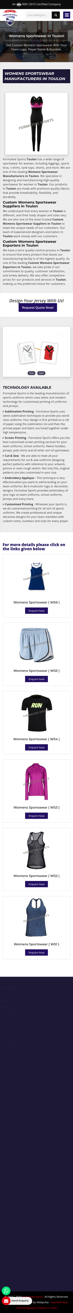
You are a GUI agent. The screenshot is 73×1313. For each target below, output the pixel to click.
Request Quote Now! (38, 307)
